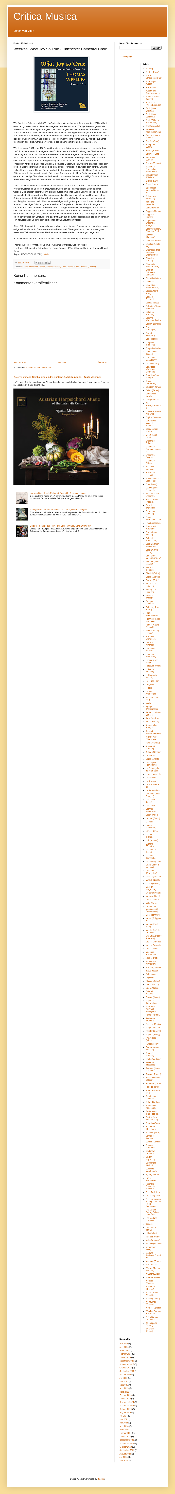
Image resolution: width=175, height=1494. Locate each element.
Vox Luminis (151, 1264)
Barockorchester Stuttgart (153, 136)
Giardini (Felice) (153, 573)
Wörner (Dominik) (154, 1308)
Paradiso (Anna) (153, 1015)
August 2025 (125, 1374)
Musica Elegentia (153, 945)
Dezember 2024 (126, 1402)
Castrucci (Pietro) (153, 240)
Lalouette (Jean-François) (153, 795)
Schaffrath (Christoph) (151, 1127)
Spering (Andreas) (150, 1146)
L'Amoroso (150, 755)
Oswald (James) (153, 997)
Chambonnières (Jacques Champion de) (153, 252)
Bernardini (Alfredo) (150, 158)
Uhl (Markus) (151, 1233)
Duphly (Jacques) (153, 417)
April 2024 (124, 1426)
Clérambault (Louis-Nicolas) (152, 286)
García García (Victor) (152, 551)
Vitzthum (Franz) (153, 1261)
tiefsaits (149, 1224)
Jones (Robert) (152, 722)
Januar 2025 (125, 1398)
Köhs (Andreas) (153, 743)
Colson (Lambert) (153, 324)
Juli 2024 (123, 1416)
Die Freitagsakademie (153, 405)
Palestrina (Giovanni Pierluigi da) (151, 1009)
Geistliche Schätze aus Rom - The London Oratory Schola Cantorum (60, 526)
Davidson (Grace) (154, 387)
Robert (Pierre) (152, 1087)
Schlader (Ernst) (153, 1132)
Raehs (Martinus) (153, 1059)
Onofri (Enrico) (152, 984)
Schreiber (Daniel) (150, 1137)
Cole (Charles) (152, 303)
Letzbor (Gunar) (153, 818)
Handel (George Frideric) (153, 632)
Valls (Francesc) (153, 1240)
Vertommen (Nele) (151, 1248)
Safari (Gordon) (153, 1102)
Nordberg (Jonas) (153, 967)
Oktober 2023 (125, 1447)
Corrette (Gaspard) (150, 334)
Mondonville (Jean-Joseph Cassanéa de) (152, 909)
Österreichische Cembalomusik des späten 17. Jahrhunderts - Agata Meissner (57, 377)
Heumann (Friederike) (151, 655)
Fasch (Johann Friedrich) (152, 500)
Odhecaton (151, 974)
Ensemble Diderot (150, 462)
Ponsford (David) (153, 1031)
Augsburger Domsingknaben (153, 92)
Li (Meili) (149, 822)
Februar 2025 (125, 1395)
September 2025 (126, 1371)
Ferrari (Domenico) (151, 506)
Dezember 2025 (126, 1361)
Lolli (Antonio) (152, 840)
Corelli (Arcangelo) (151, 328)
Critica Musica (45, 16)
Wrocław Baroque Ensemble (154, 1312)
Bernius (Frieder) (153, 163)
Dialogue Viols (152, 399)
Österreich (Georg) (150, 992)
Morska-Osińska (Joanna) (153, 931)
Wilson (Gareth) (153, 1298)
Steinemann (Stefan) (151, 1164)
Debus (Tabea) (152, 390)
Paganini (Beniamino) (151, 1001)
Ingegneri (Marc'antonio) (152, 707)
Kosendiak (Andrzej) (150, 747)
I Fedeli (149, 688)
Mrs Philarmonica (153, 942)
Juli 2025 (123, 1378)
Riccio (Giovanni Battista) (153, 1078)
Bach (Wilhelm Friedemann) (152, 121)
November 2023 (126, 1443)
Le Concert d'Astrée (151, 800)
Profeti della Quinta (151, 1039)
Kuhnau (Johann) (153, 752)
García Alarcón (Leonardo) (152, 545)
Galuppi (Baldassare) (151, 539)
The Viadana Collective (151, 1219)
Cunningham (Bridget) (151, 353)
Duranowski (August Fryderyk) (151, 423)
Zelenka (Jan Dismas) (151, 1324)
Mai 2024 (123, 1423)
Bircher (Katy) (152, 181)
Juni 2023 (123, 1460)
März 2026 (124, 1350)
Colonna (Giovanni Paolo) (153, 319)
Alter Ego (150, 69)
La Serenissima (153, 790)
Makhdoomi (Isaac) (151, 850)
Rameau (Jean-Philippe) (153, 1069)
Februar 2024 (125, 1433)
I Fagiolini (150, 684)
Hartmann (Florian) (150, 649)
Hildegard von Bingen (152, 661)
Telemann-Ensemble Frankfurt (150, 1186)
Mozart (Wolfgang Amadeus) (154, 937)
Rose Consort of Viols (70, 267)
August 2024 (125, 1412)
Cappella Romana (150, 216)
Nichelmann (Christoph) (151, 962)
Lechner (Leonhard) (151, 810)
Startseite (62, 363)
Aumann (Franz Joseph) (153, 98)
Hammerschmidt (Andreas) (153, 620)
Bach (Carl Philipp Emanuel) (153, 103)
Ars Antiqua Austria (151, 82)
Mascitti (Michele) (153, 876)
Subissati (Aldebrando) (151, 1170)
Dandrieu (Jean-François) (153, 376)
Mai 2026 (123, 1343)
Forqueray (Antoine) (150, 512)
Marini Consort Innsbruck (152, 866)
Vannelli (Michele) (154, 1243)
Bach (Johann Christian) (152, 109)
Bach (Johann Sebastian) (152, 115)
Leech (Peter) (152, 815)
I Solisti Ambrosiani (151, 692)
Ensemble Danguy (150, 456)
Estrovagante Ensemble (152, 489)
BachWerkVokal (153, 126)
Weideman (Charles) (150, 1288)
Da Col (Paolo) (152, 363)
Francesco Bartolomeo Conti (153, 518)
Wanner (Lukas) (153, 1274)
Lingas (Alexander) (151, 826)
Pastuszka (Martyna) (150, 1019)
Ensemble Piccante (150, 473)
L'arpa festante (152, 759)
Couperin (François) (150, 343)
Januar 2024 (125, 1436)
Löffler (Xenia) (152, 831)
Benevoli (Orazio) (153, 154)
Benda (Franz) (152, 150)
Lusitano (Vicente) (150, 845)
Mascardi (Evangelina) (151, 872)
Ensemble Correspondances (153, 449)
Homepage (127, 56)
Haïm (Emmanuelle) (152, 614)
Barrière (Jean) (152, 141)
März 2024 (124, 1430)
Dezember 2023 (126, 1440)
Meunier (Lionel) (153, 896)
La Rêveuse (151, 781)
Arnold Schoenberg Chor (154, 76)
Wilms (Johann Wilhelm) (152, 1293)
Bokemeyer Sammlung (151, 197)
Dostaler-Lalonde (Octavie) (153, 412)
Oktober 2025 (125, 1368)
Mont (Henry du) (153, 915)
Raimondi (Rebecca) (150, 1063)
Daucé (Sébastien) (151, 382)
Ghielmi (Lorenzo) (150, 568)
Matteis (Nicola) (153, 880)
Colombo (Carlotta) (150, 313)
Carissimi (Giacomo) (150, 236)
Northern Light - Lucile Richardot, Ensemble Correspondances (57, 493)
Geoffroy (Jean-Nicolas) (153, 563)
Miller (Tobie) (151, 903)
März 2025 (124, 1392)
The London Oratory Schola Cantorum (152, 1212)
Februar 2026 (125, 1354)
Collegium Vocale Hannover (153, 307)
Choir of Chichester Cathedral (33, 267)
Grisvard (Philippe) (150, 596)
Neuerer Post (20, 363)
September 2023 (126, 1450)
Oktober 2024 (125, 1409)
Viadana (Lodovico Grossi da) (153, 1255)
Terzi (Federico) (153, 1192)
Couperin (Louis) (153, 348)
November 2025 (126, 1364)
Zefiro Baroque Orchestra (152, 1318)
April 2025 (124, 1388)
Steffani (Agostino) (150, 1158)
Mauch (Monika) (153, 883)
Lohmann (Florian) (150, 835)
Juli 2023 (123, 1457)
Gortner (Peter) (152, 580)
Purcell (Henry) (152, 1044)
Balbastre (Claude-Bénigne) (154, 130)
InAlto (148, 703)
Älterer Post (103, 363)
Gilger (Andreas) (153, 577)
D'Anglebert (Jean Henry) (151, 358)
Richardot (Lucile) (154, 1083)
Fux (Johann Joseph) (151, 533)
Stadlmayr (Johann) (150, 1152)
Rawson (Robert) (153, 1074)
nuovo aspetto (152, 971)
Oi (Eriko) (150, 977)
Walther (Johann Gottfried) (153, 1269)
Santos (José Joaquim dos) (152, 1118)
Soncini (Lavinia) (153, 1142)
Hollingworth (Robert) (151, 676)
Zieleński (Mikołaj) (150, 1330)
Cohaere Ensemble (150, 298)
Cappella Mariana (154, 211)
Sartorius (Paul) (153, 1123)
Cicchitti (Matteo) (153, 278)
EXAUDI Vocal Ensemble (152, 494)
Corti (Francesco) (153, 339)
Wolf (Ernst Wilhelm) (151, 1303)
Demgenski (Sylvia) (151, 395)
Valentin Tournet (153, 1237)
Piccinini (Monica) (154, 1024)
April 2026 (124, 1347)
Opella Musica (152, 988)
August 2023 (125, 1454)
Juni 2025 (123, 1381)
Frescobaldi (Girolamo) (151, 527)
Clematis (150, 282)
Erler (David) (151, 484)
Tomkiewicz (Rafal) (151, 1228)
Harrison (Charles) (53, 267)
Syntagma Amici (153, 1174)
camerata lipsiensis (150, 203)
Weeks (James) (153, 1277)
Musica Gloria (152, 949)
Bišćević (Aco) (152, 184)
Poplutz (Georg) (153, 1034)
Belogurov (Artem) (150, 145)
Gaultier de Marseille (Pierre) (153, 557)
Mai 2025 (123, 1385)
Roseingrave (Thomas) (151, 1097)
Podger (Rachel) (153, 1027)
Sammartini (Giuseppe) (151, 1106)
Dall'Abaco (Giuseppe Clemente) (150, 369)
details (46, 254)
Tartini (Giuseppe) (151, 1179)
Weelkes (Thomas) (88, 267)
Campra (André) (153, 208)
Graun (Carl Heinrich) (151, 584)
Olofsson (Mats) (153, 981)
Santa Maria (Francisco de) (152, 1112)
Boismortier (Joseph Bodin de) (152, 190)
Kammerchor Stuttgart (151, 726)
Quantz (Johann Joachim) (153, 1048)
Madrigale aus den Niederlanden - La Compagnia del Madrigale (58, 509)
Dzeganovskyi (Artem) (152, 430)
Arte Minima (151, 87)
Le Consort (151, 805)
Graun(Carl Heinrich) (151, 590)
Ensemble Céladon (150, 442)
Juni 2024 (123, 1419)
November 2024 (126, 1405)
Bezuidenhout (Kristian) (152, 176)
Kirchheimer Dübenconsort (152, 738)
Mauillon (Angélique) (151, 888)
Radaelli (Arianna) (150, 1054)
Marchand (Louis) (153, 861)
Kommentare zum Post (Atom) (37, 367)
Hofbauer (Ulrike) (153, 666)
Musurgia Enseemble (151, 953)
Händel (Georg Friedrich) (152, 626)
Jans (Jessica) (152, 718)
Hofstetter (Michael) (150, 670)
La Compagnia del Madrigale (152, 769)
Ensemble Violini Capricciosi (153, 479)
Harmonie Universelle (151, 637)
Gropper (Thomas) (150, 602)
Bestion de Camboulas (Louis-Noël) (151, 169)
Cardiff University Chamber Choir (153, 230)
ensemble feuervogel (150, 467)
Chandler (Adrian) (150, 259)
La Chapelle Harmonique (151, 763)
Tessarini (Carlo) (153, 1195)
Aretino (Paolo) (152, 72)
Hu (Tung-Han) (152, 681)
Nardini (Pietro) (152, 958)
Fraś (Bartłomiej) (153, 523)
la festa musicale (153, 774)
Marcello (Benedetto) (151, 856)
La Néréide (151, 777)
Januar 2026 (125, 1357)
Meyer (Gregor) (153, 900)
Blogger (100, 1479)
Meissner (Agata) (153, 893)
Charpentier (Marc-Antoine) (152, 265)
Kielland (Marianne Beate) (153, 732)
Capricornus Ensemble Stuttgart (151, 223)
